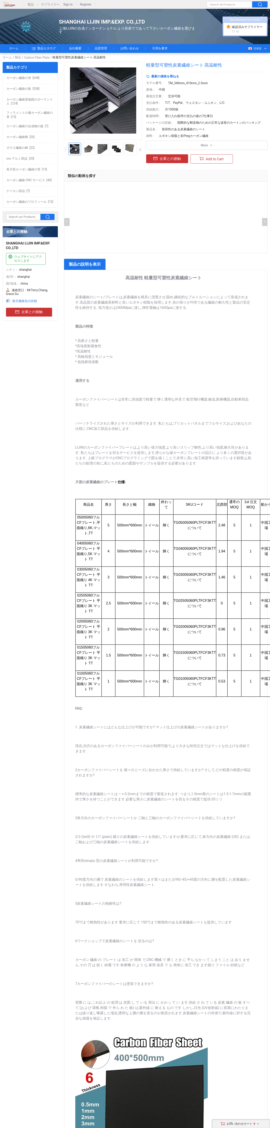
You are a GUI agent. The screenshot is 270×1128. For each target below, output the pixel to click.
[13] (26, 169)
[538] (23, 88)
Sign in (68, 4)
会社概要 (75, 48)
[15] (29, 114)
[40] (29, 180)
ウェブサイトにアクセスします (25, 258)
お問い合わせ (129, 48)
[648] (23, 78)
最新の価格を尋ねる (165, 76)
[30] (20, 158)
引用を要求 (160, 48)
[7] (27, 126)
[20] (20, 137)
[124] (29, 101)
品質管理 (101, 48)
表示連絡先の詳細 (24, 301)
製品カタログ (44, 48)
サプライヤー (50, 4)
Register (85, 4)
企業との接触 (29, 312)
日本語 (254, 48)
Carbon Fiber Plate (36, 57)
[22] (20, 147)
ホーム (14, 48)
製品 (31, 4)
